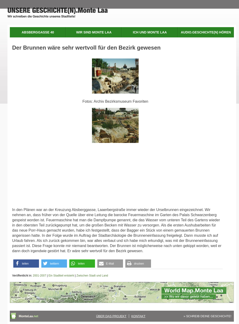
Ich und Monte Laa (150, 32)
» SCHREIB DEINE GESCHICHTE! (207, 316)
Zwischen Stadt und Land (92, 275)
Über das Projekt (111, 316)
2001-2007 (39, 275)
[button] (26, 263)
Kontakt (138, 316)
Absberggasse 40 (38, 32)
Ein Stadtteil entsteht (61, 275)
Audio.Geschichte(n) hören (206, 32)
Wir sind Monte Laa (94, 32)
